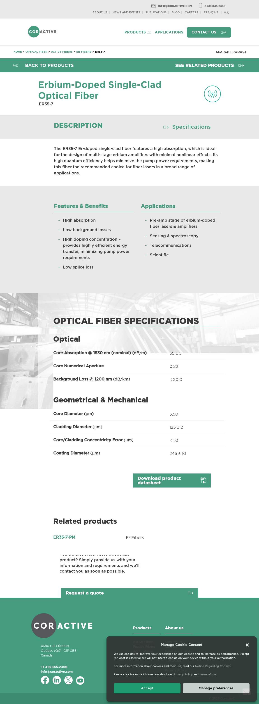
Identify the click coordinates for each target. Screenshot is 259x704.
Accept (147, 688)
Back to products (49, 65)
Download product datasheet (159, 480)
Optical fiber (36, 51)
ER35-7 (100, 51)
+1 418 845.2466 (214, 6)
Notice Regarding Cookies (213, 666)
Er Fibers (83, 51)
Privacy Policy (183, 674)
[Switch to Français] (211, 12)
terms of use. (208, 674)
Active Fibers (62, 51)
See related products (204, 65)
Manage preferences (216, 688)
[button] (247, 645)
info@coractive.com (175, 6)
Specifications (191, 127)
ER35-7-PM (64, 537)
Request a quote (85, 593)
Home (18, 51)
